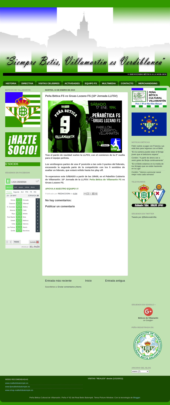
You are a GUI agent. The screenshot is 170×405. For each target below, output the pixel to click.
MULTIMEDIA (109, 83)
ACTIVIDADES (72, 83)
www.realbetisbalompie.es (16, 383)
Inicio (88, 280)
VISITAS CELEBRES (48, 83)
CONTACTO (127, 83)
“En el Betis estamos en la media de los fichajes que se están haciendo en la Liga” (147, 166)
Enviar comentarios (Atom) (69, 287)
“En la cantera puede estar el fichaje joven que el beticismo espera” (147, 153)
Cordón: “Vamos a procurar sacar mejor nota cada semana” (146, 173)
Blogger (136, 397)
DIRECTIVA (27, 83)
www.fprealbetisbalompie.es (17, 387)
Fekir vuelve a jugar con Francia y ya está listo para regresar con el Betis (148, 147)
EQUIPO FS (91, 83)
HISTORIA (11, 83)
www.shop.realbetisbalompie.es (19, 390)
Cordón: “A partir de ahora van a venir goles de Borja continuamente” (147, 159)
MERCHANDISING (147, 83)
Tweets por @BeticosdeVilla (144, 217)
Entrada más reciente (58, 280)
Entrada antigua (115, 280)
